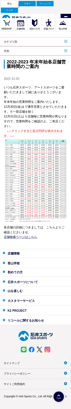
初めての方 (35, 28)
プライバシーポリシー (17, 373)
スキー (27, 3)
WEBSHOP (7, 28)
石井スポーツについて (23, 282)
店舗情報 (20, 28)
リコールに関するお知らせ (26, 320)
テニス (9, 10)
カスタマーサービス (21, 300)
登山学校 (63, 28)
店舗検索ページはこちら (20, 237)
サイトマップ (12, 363)
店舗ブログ (49, 28)
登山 (9, 3)
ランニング (45, 3)
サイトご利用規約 (14, 384)
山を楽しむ (15, 291)
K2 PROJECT (17, 310)
